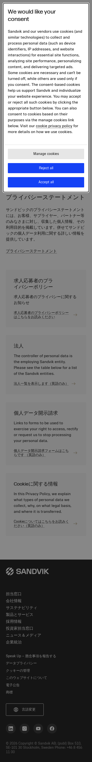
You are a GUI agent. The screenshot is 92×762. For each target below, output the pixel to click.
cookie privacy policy (54, 125)
